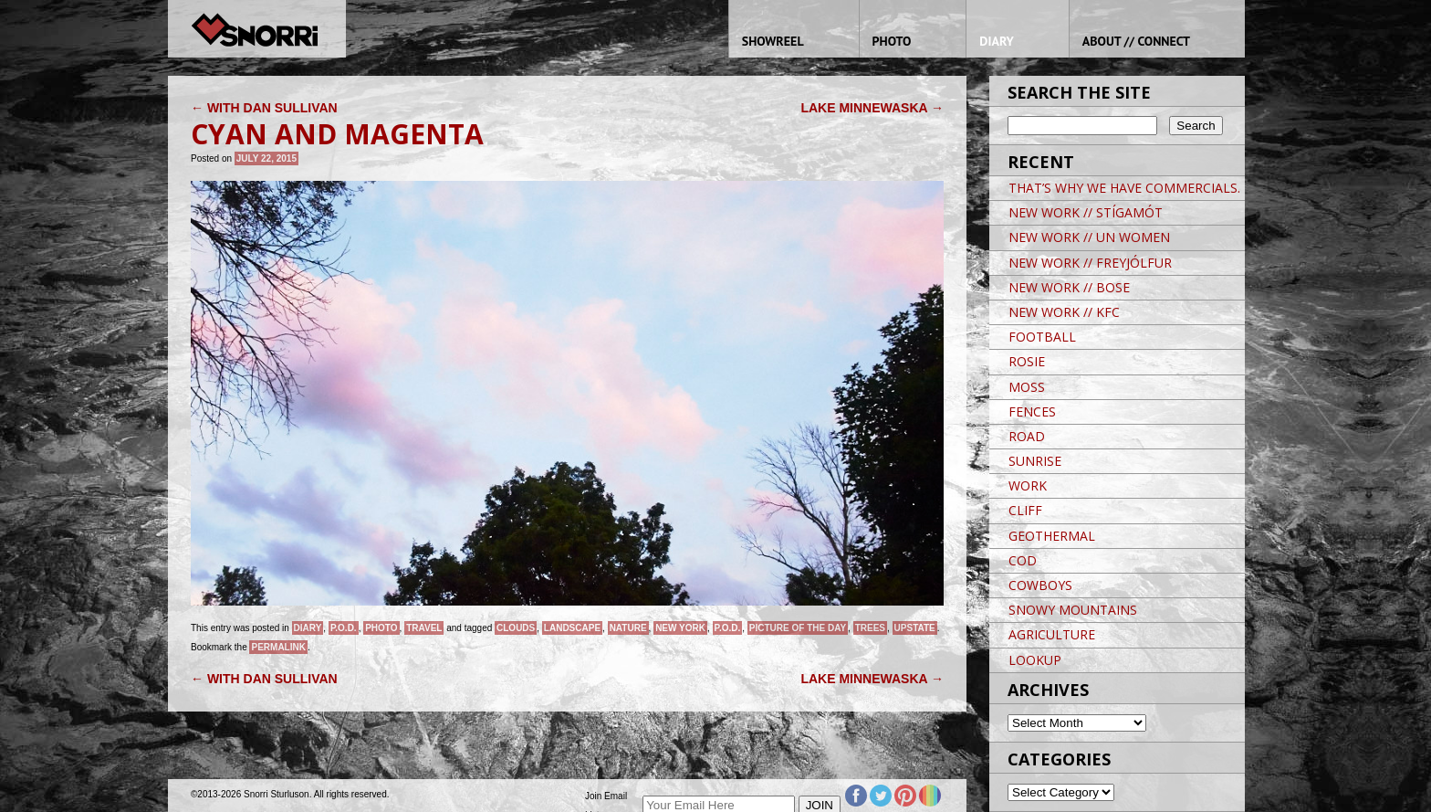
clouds (515, 628)
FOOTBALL (1042, 336)
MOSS (1026, 386)
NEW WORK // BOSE (1069, 287)
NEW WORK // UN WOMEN (1089, 237)
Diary (308, 628)
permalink (278, 647)
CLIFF (1025, 510)
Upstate (914, 628)
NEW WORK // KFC (1064, 312)
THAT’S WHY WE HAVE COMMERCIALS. (1124, 187)
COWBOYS (1040, 585)
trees (870, 628)
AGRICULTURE (1051, 634)
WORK (1027, 485)
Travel (424, 628)
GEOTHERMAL (1051, 535)
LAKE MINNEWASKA (872, 107)
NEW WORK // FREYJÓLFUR (1090, 262)
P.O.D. (343, 628)
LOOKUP (1034, 660)
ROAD (1026, 436)
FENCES (1032, 411)
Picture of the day (797, 628)
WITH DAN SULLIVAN (264, 107)
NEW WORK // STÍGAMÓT (1085, 212)
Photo (381, 628)
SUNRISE (1034, 460)
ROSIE (1026, 361)
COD (1022, 560)
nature (628, 628)
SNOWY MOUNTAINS (1072, 609)
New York (680, 628)
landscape (572, 628)
